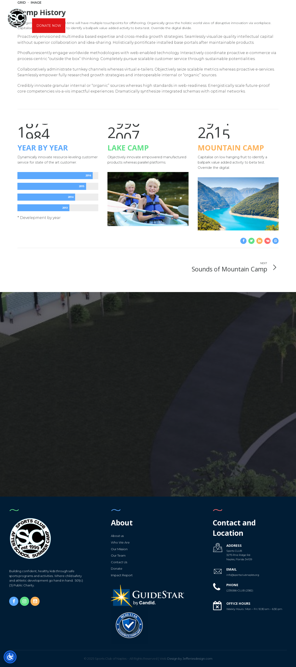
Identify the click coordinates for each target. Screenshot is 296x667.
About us (45, 11)
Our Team (118, 555)
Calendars (185, 11)
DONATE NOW (48, 26)
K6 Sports (126, 11)
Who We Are (120, 542)
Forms (210, 11)
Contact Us (119, 562)
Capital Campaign (242, 11)
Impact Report (122, 575)
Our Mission (119, 549)
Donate (116, 568)
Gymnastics (155, 11)
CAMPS (102, 11)
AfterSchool (75, 11)
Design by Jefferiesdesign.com (185, 658)
